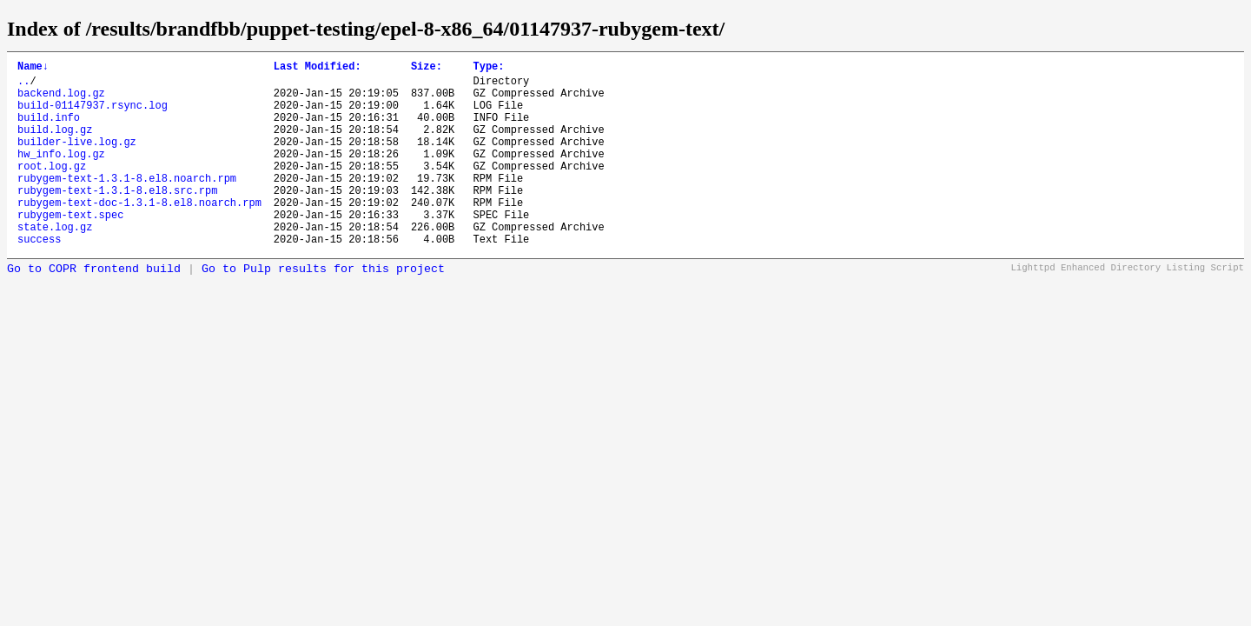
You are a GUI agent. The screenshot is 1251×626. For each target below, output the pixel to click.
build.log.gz (54, 144)
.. (23, 85)
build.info (48, 130)
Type (488, 68)
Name (33, 68)
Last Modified (317, 68)
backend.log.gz (61, 100)
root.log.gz (51, 189)
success (39, 277)
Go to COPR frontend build (94, 308)
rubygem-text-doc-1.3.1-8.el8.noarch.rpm (139, 233)
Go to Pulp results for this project (323, 308)
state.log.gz (54, 263)
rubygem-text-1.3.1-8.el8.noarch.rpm (126, 203)
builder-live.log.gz (76, 159)
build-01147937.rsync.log (92, 115)
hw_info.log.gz (61, 174)
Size (426, 68)
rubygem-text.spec (70, 248)
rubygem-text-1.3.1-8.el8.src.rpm (117, 218)
